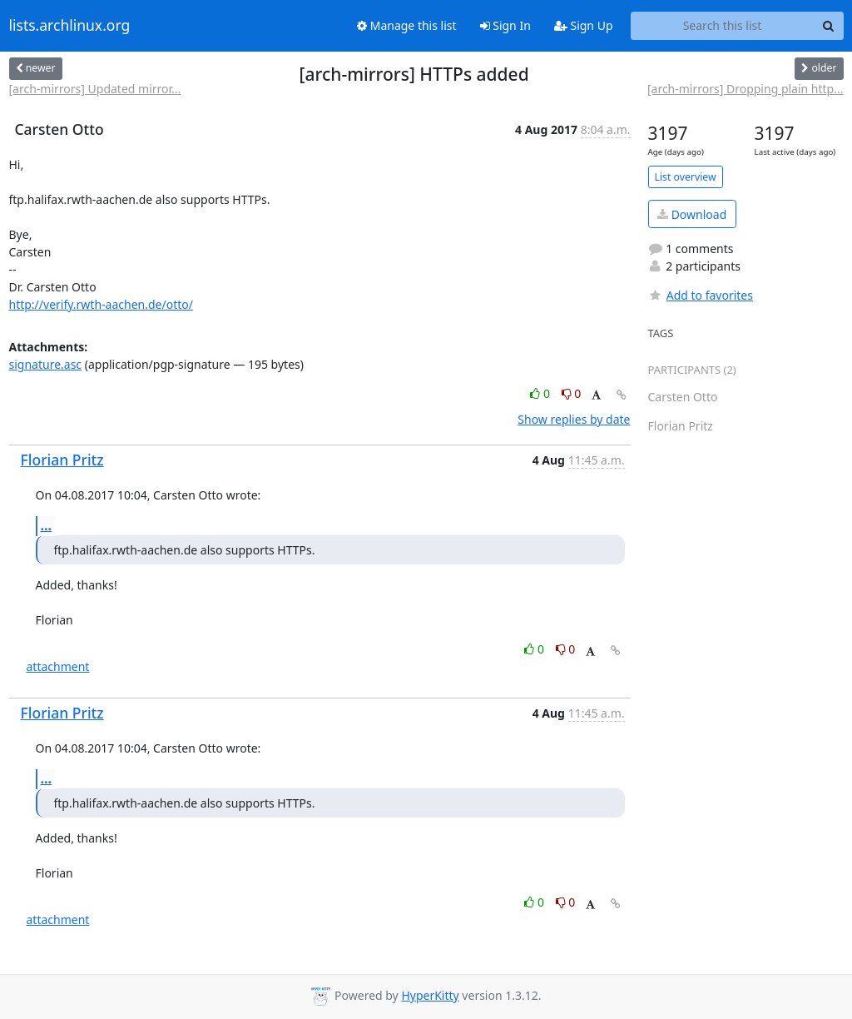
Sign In (505, 25)
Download (691, 214)
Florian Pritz (62, 460)
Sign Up (583, 25)
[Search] (829, 26)
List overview (685, 177)
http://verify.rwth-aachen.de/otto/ (101, 304)
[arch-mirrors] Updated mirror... (95, 89)
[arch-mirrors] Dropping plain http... (745, 89)
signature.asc (45, 364)
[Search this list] (723, 26)
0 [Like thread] (541, 393)
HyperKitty (429, 995)
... (46, 525)
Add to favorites (700, 295)
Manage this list (407, 25)
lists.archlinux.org (70, 26)
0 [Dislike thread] (572, 393)
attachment (58, 666)
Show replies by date (574, 419)
